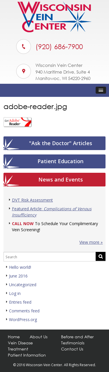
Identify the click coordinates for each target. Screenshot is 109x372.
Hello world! (20, 267)
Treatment (18, 349)
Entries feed (20, 302)
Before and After (77, 336)
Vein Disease (20, 343)
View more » (91, 242)
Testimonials (72, 343)
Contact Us (72, 349)
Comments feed (24, 311)
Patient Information (27, 355)
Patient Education (60, 161)
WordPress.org (23, 319)
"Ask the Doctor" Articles (60, 143)
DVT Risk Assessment (32, 200)
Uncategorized (22, 284)
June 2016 (18, 276)
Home (14, 336)
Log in (15, 293)
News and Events (60, 179)
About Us (38, 336)
